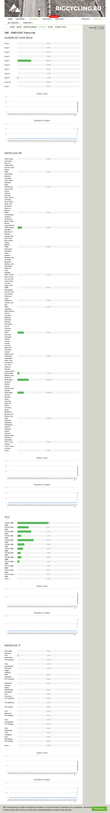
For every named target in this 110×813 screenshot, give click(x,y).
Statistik (42, 27)
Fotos (50, 27)
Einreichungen (30, 27)
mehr (19, 27)
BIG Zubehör (14, 23)
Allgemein (21, 19)
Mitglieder (34, 19)
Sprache (86, 19)
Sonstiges (28, 23)
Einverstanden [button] (99, 809)
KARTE (92, 28)
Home (10, 19)
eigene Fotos (60, 27)
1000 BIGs (47, 19)
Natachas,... (60, 19)
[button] (73, 810)
